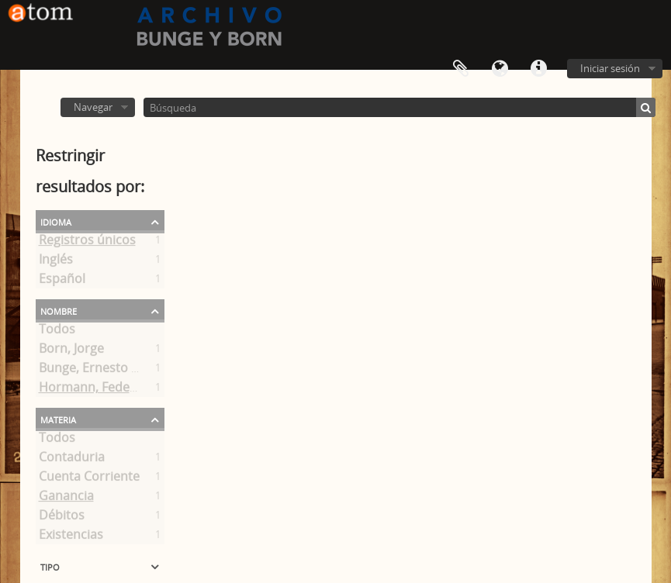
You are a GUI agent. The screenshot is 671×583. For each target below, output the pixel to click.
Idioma (499, 69)
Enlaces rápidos (538, 69)
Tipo (50, 565)
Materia (58, 418)
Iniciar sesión (610, 68)
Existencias (71, 537)
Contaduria (72, 459)
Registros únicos (87, 242)
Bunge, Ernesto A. (90, 370)
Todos (57, 331)
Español (62, 281)
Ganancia (66, 498)
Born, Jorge (71, 351)
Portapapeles (460, 69)
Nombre (58, 310)
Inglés (56, 262)
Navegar (93, 107)
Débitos (62, 517)
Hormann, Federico (95, 389)
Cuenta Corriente (89, 479)
